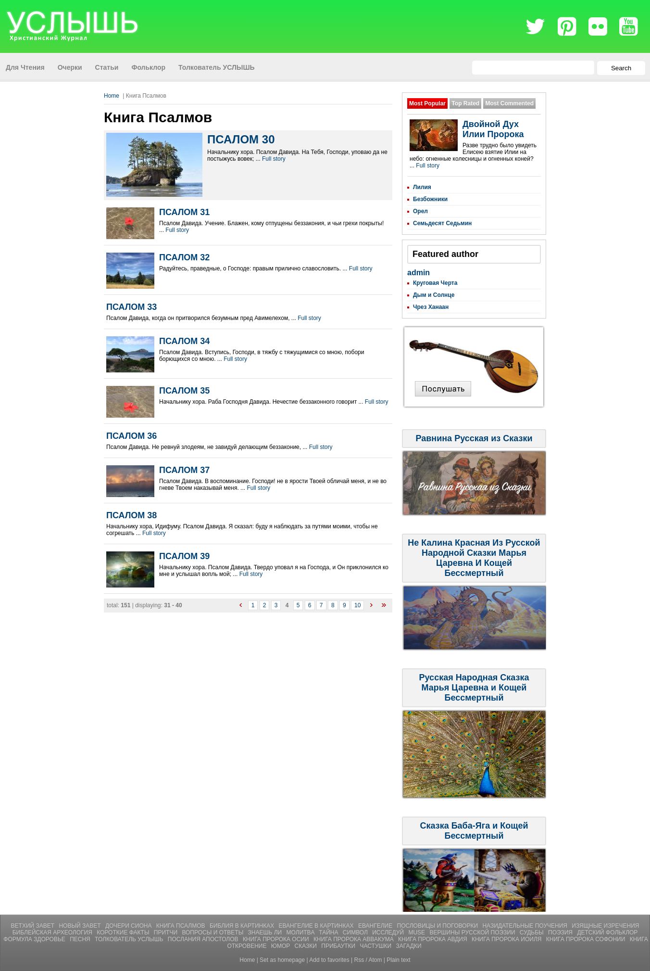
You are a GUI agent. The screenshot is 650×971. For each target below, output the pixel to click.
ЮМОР (281, 946)
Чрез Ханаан (431, 307)
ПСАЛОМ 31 (184, 212)
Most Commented (509, 103)
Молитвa (301, 932)
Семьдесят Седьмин (442, 223)
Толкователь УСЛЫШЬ (130, 939)
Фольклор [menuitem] (148, 67)
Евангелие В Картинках (317, 925)
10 (357, 605)
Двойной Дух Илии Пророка (493, 129)
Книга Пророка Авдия (433, 939)
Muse (417, 932)
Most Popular (427, 103)
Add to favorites (329, 960)
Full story (274, 158)
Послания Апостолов (204, 939)
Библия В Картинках (243, 925)
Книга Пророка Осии (277, 939)
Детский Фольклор (607, 932)
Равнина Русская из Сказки (473, 438)
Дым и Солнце (433, 295)
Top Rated (465, 103)
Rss (359, 960)
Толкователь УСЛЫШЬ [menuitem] (216, 67)
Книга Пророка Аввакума (354, 939)
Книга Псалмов (181, 925)
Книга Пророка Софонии (586, 939)
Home (111, 95)
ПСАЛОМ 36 (131, 436)
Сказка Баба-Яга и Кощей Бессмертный (474, 831)
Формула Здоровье (35, 939)
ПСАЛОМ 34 (184, 341)
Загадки (408, 946)
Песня (81, 939)
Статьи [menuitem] (107, 67)
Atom (375, 960)
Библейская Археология (53, 932)
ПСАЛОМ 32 (184, 257)
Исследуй (388, 932)
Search (621, 68)
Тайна (329, 932)
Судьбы (532, 932)
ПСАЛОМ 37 (184, 470)
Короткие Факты (124, 932)
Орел (420, 211)
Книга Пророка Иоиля (507, 939)
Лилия (422, 187)
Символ (356, 932)
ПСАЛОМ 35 (184, 391)
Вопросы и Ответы (213, 932)
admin (418, 272)
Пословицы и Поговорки (438, 925)
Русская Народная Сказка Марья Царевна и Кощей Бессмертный (474, 688)
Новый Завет (80, 925)
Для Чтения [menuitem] (25, 67)
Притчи (166, 932)
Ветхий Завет (33, 925)
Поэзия (561, 932)
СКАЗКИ (307, 946)
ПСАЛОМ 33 (131, 307)
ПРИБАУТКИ (339, 946)
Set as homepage (282, 960)
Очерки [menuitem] (70, 67)
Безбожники (430, 199)
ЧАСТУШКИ (376, 946)
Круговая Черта (435, 283)
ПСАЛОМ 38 (131, 515)
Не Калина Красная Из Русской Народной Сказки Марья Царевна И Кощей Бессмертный (474, 558)
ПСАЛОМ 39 (184, 556)
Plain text (398, 960)
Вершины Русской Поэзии (472, 932)
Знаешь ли (266, 932)
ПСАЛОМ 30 (241, 139)
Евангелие (376, 925)
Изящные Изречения (605, 925)
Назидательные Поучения (525, 925)
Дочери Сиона (129, 925)
